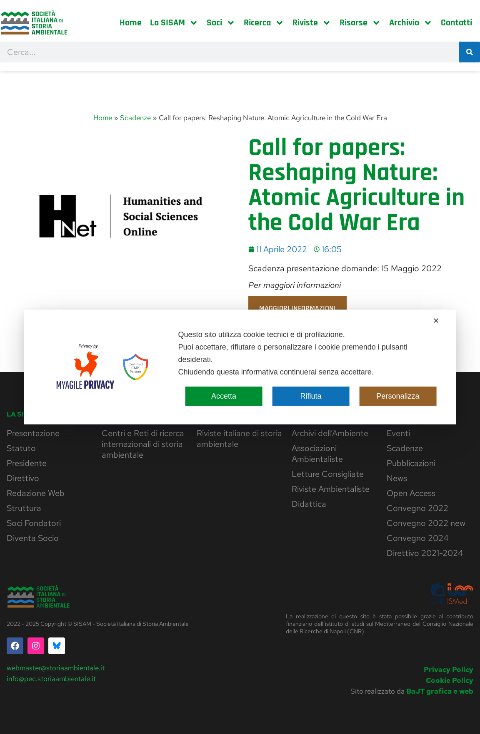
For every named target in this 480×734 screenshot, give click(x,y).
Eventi (398, 433)
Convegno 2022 (417, 508)
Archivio (410, 23)
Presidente (27, 463)
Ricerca (264, 23)
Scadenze (135, 117)
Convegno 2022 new (426, 523)
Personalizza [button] (397, 396)
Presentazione (33, 433)
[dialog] (240, 367)
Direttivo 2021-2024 (425, 553)
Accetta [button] (223, 396)
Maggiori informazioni (297, 308)
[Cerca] (469, 52)
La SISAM (174, 23)
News (397, 478)
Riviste (311, 23)
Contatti (456, 23)
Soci (221, 23)
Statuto (21, 448)
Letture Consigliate (328, 474)
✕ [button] (436, 321)
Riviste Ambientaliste (331, 489)
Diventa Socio (33, 538)
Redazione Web (36, 493)
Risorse (360, 23)
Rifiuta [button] (310, 396)
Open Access (411, 493)
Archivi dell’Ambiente (330, 433)
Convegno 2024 (417, 538)
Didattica (309, 503)
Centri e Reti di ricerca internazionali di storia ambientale (143, 444)
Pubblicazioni (411, 463)
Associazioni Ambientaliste (317, 453)
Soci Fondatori (34, 523)
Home (131, 23)
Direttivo (23, 478)
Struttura (24, 508)
